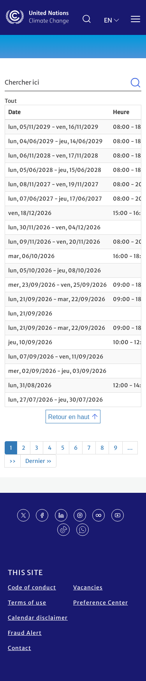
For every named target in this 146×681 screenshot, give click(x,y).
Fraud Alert (25, 632)
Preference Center (100, 602)
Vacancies (88, 587)
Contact (19, 648)
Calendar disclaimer (38, 617)
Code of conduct (32, 587)
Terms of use (27, 602)
